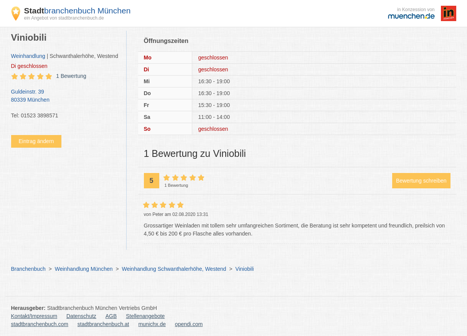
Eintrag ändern (36, 141)
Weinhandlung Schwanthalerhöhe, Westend (174, 269)
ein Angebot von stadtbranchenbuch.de (64, 18)
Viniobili (244, 269)
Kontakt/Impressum (34, 316)
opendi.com (189, 324)
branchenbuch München (77, 10)
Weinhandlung (28, 56)
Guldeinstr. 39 (65, 96)
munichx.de (152, 324)
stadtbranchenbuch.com (39, 324)
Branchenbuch (28, 269)
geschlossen (29, 66)
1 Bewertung (71, 76)
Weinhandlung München (84, 269)
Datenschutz (81, 316)
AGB (111, 316)
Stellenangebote (145, 316)
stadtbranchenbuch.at (103, 324)
